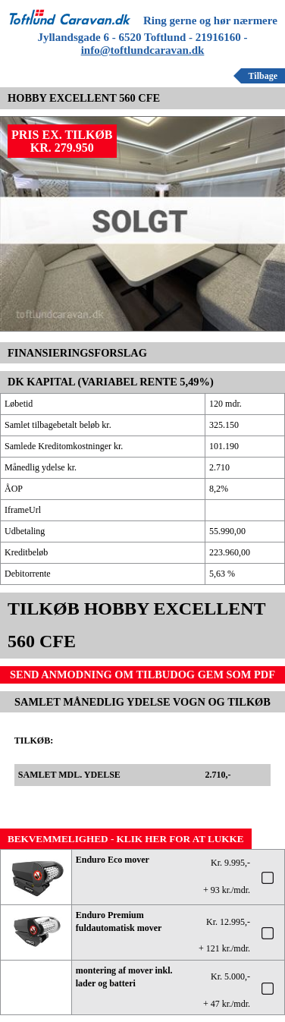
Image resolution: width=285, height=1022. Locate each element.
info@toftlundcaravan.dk (143, 50)
